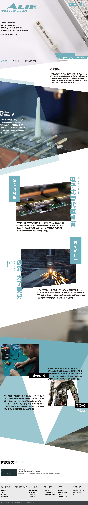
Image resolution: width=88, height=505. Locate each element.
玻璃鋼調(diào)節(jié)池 (20, 502)
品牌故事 (4, 61)
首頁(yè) (67, 58)
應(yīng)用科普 (63, 496)
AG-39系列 (33, 494)
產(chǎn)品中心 (34, 487)
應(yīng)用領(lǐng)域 (21, 487)
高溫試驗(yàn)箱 (9, 502)
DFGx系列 (32, 492)
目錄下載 (47, 490)
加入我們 (3, 494)
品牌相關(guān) (63, 492)
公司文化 (16, 61)
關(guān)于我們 (75, 58)
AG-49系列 (33, 496)
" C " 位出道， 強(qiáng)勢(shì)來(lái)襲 (29, 471)
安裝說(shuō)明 (49, 492)
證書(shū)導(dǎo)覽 (50, 494)
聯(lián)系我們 (30, 61)
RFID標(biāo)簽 (30, 502)
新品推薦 (61, 494)
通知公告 (61, 490)
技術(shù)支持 (48, 487)
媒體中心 (61, 487)
